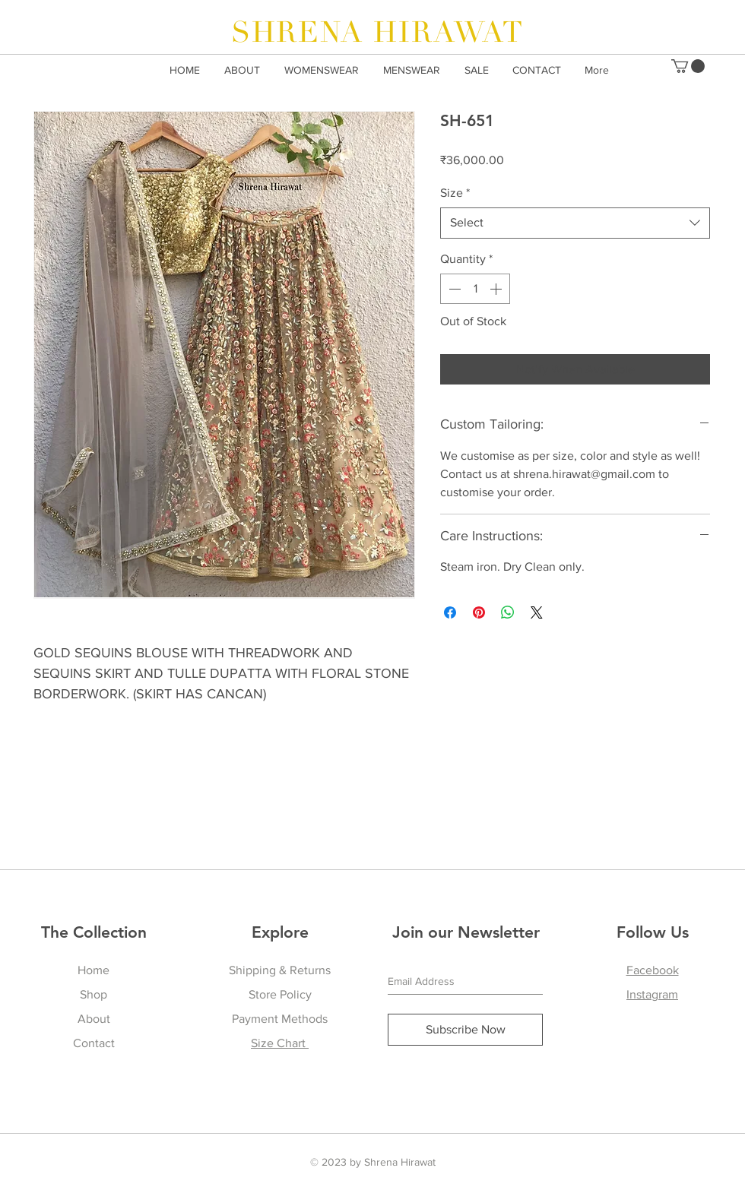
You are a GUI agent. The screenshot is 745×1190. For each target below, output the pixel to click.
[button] (688, 66)
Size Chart (280, 1043)
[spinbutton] (475, 288)
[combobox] (575, 222)
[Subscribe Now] (465, 1030)
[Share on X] (537, 612)
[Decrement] (453, 288)
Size (455, 192)
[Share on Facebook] (450, 612)
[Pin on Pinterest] (479, 612)
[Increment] (497, 288)
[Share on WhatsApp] (508, 612)
